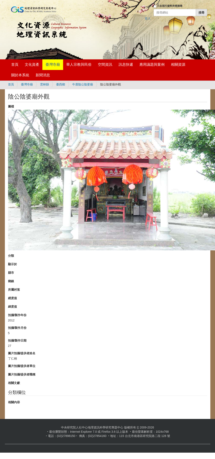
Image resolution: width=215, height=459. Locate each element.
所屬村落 (14, 289)
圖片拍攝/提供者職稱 (22, 374)
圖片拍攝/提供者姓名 (22, 353)
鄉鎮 (11, 281)
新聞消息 (43, 75)
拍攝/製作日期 (17, 340)
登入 (148, 18)
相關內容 (14, 402)
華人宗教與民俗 (79, 65)
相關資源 (178, 65)
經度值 (12, 298)
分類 (11, 255)
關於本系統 (20, 75)
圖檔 (11, 106)
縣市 (11, 272)
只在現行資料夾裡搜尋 (169, 5)
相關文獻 (14, 383)
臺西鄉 (60, 84)
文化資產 (32, 65)
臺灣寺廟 (53, 65)
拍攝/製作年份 (17, 315)
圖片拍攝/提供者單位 (22, 366)
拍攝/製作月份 (17, 327)
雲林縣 (44, 84)
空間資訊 (105, 65)
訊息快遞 (126, 65)
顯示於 (12, 264)
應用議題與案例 (152, 65)
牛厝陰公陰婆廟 (82, 84)
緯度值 (12, 306)
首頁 (14, 65)
